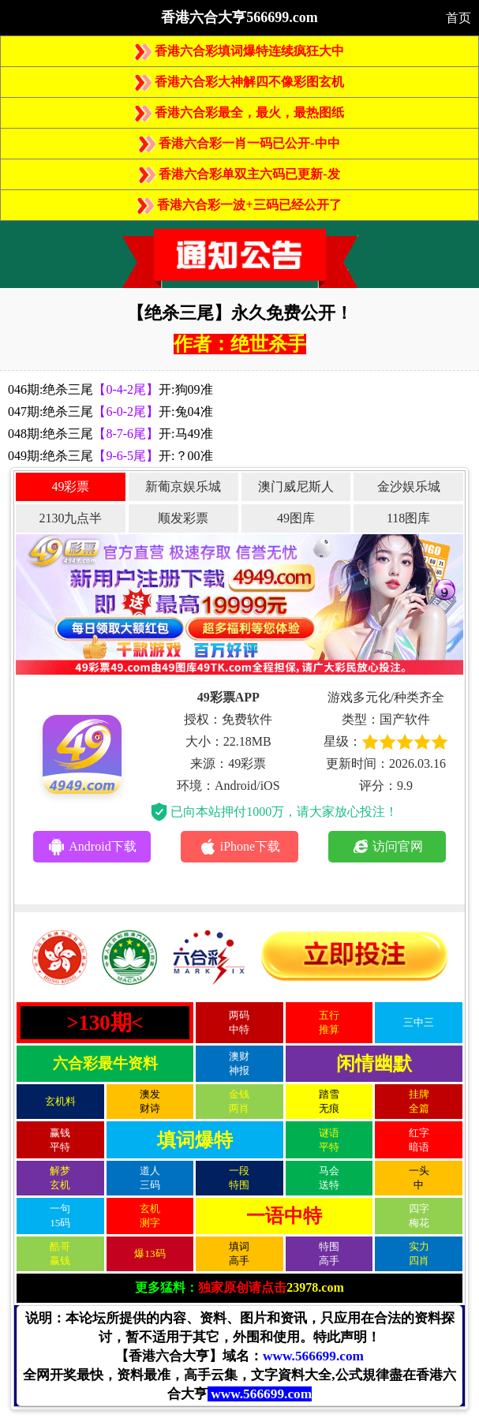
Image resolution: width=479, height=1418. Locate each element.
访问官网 (387, 846)
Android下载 (91, 846)
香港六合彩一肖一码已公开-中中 (239, 143)
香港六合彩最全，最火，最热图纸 (239, 112)
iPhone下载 (239, 846)
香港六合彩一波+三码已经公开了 (239, 204)
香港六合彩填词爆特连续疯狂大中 (239, 51)
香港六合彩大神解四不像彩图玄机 (239, 81)
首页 (458, 17)
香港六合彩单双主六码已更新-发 (239, 174)
